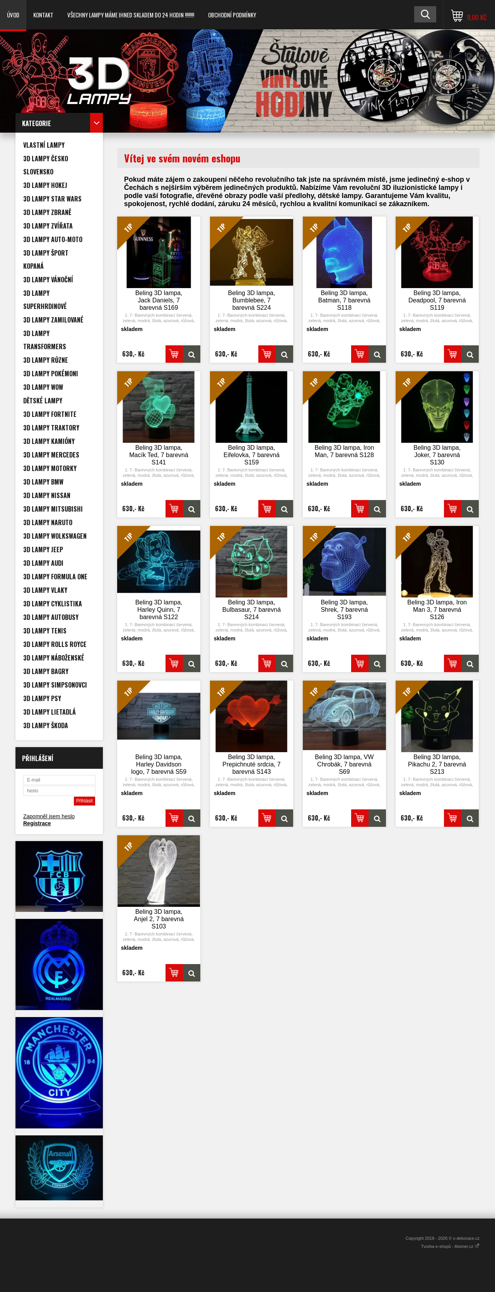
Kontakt (43, 14)
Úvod (13, 14)
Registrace (37, 823)
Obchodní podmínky (232, 14)
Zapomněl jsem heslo (49, 816)
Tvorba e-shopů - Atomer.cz (450, 1246)
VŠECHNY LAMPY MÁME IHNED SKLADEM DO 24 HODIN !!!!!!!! (130, 14)
